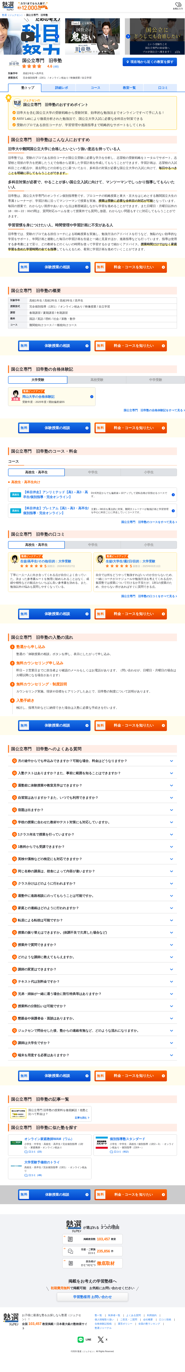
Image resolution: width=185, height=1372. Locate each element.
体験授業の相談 (44, 267)
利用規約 (152, 1315)
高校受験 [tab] (96, 379)
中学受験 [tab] (155, 379)
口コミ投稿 (165, 1319)
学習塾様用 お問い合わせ (92, 1297)
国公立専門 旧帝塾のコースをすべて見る (148, 522)
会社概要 (148, 1319)
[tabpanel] (96, 396)
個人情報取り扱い (104, 1319)
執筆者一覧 (114, 1315)
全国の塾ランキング (149, 1323)
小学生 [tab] (149, 472)
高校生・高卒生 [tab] (36, 472)
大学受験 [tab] (37, 379)
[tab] (80, 51)
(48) (56, 66)
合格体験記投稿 (103, 1323)
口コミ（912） (122, 1151)
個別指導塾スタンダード (127, 1139)
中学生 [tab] (93, 472)
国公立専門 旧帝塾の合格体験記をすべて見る (153, 410)
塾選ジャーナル (103, 1328)
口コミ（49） (36, 1175)
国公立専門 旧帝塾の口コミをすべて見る (148, 596)
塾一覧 (98, 1315)
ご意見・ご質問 (128, 1319)
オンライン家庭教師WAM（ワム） (49, 1139)
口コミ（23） (36, 1151)
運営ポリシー (125, 1323)
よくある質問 (133, 1315)
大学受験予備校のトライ (42, 1162)
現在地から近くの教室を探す (150, 62)
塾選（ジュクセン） (13, 15)
